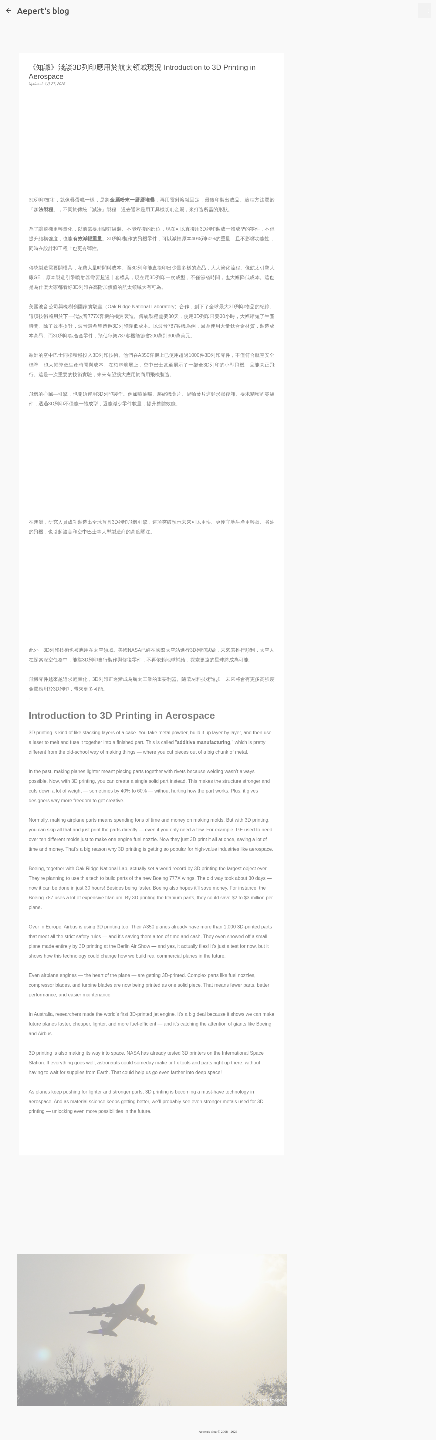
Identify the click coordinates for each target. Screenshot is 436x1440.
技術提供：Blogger (218, 1419)
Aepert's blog (43, 10)
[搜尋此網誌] (397, 10)
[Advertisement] (152, 1207)
